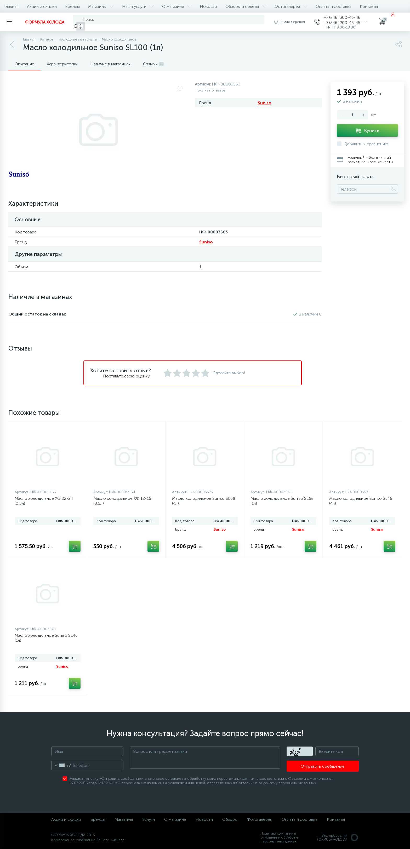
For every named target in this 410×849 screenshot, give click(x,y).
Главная (11, 6)
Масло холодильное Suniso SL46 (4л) (360, 501)
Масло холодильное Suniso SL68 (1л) (282, 501)
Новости (208, 6)
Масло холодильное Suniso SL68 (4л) (203, 501)
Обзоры (229, 819)
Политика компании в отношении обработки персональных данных (279, 837)
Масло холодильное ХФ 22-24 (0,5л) (44, 501)
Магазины (101, 6)
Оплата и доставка (333, 6)
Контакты (369, 6)
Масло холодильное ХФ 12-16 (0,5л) (122, 501)
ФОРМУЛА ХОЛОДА (44, 22)
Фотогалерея (291, 6)
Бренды (72, 6)
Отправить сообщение (323, 766)
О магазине (176, 6)
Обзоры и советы (245, 6)
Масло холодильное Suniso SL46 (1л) (46, 638)
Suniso (264, 102)
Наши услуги (138, 6)
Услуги (148, 819)
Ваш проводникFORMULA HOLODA (338, 837)
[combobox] (61, 765)
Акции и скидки (42, 6)
